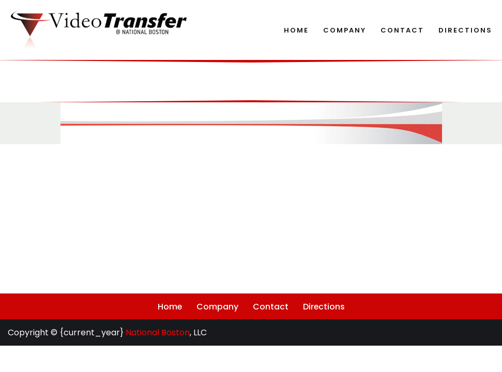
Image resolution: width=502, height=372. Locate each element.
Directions (465, 30)
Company (344, 30)
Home (296, 30)
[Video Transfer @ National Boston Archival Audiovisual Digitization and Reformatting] (98, 30)
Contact (402, 30)
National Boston (158, 359)
